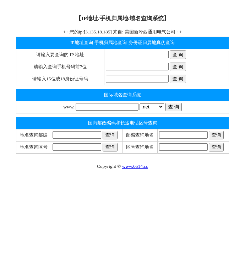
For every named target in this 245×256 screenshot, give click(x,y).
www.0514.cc (135, 166)
